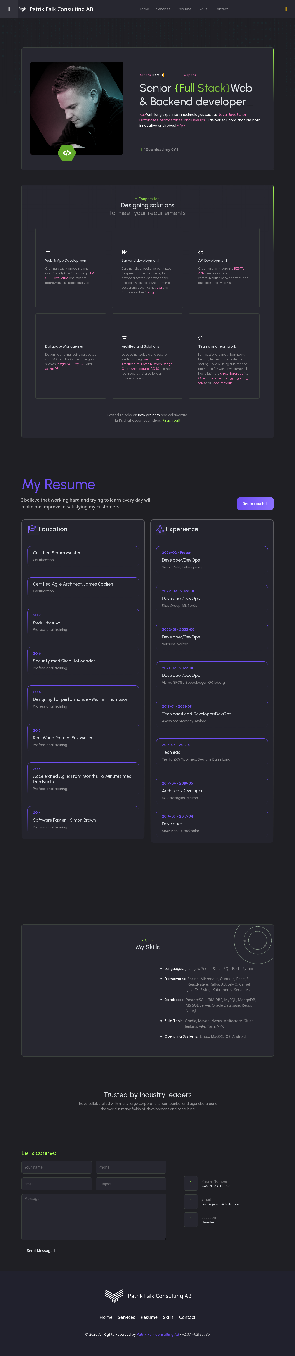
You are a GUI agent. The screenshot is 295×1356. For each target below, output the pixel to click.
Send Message (42, 1250)
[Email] (229, 1201)
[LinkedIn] (270, 9)
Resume (184, 9)
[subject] (131, 1183)
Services (163, 9)
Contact (221, 9)
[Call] (229, 1183)
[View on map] (229, 1219)
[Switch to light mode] (286, 9)
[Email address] (56, 1183)
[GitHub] (275, 9)
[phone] (131, 1167)
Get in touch (255, 503)
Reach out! (171, 420)
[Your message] (93, 1217)
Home (144, 9)
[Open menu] (9, 9)
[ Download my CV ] (159, 149)
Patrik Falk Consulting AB (158, 1334)
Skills (203, 9)
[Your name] (56, 1167)
